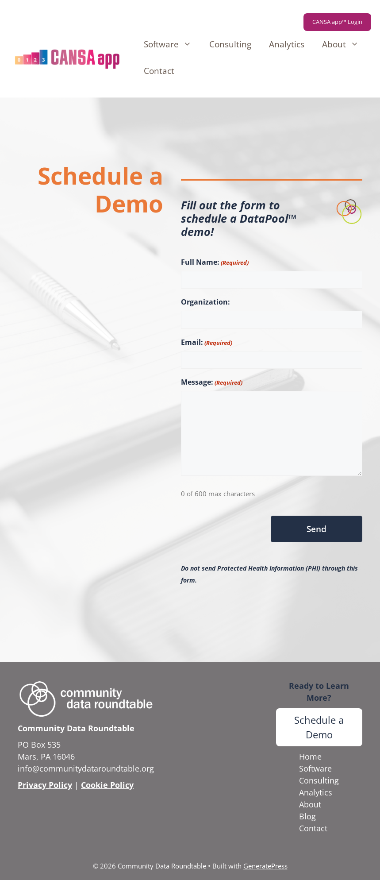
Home (310, 756)
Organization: (205, 302)
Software (172, 44)
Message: (211, 382)
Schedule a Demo (319, 727)
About (345, 44)
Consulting (230, 44)
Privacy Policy (45, 785)
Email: (206, 342)
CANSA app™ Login (337, 22)
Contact (159, 71)
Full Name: (215, 262)
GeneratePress (265, 865)
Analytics (286, 44)
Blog (307, 816)
